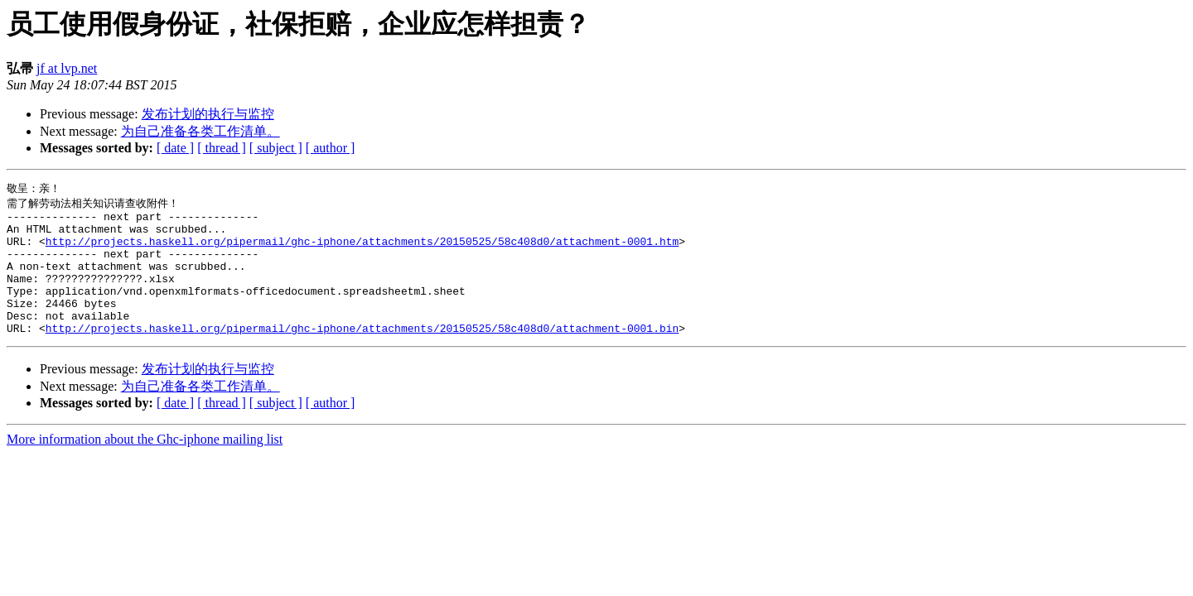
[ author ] (330, 148)
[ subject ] (275, 148)
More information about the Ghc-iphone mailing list (145, 466)
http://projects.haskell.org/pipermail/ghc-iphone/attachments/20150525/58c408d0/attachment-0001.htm (362, 250)
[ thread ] (221, 148)
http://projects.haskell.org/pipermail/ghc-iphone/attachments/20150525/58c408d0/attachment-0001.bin (362, 354)
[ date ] (175, 148)
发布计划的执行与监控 (208, 114)
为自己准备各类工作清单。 (200, 131)
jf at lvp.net (66, 68)
